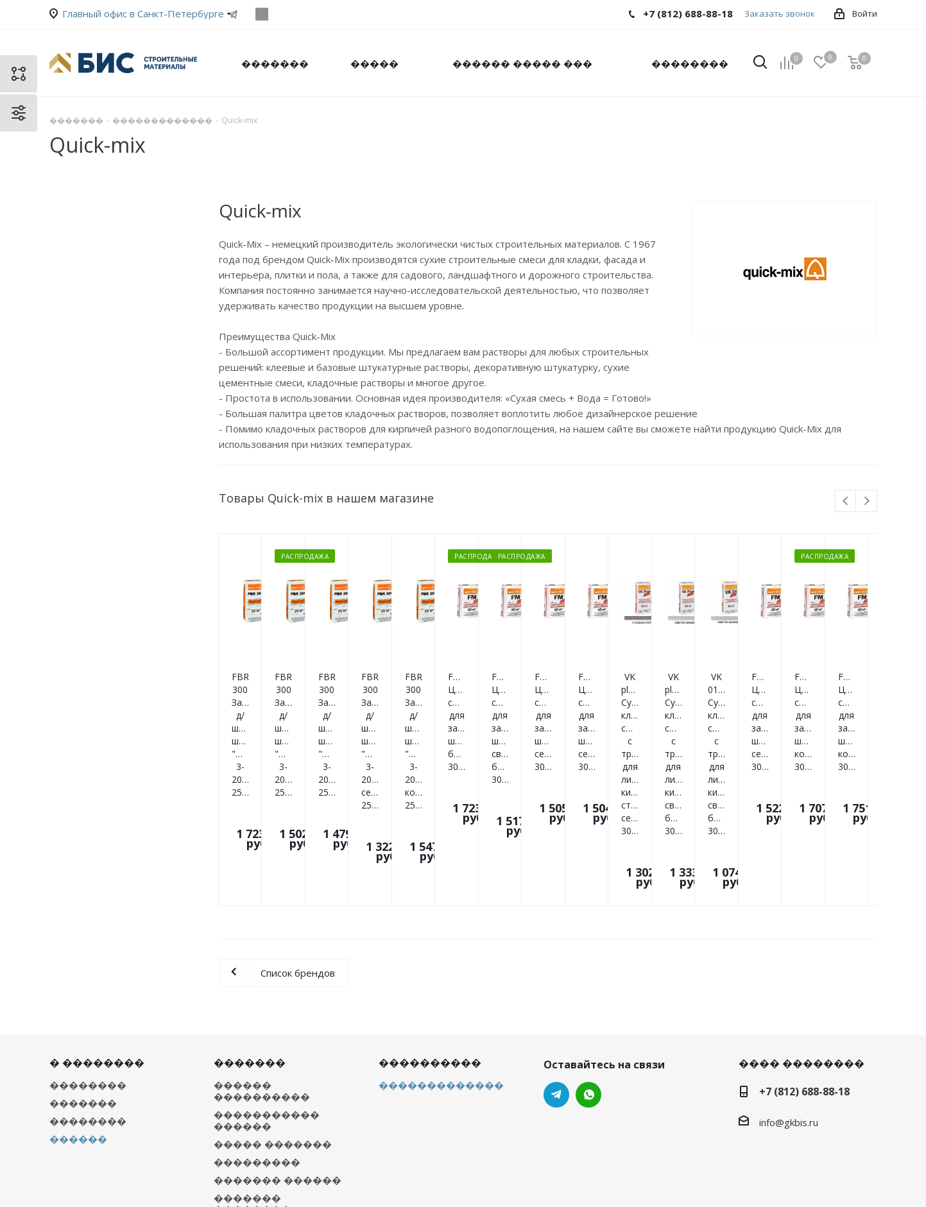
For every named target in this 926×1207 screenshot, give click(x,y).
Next (866, 501)
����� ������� (273, 1006)
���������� (430, 925)
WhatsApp (262, 14)
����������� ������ (267, 982)
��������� (257, 1024)
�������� (87, 947)
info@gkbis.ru (788, 984)
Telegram (233, 14)
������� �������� (252, 1066)
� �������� (96, 925)
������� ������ (277, 1042)
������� (83, 965)
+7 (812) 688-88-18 (804, 953)
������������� (441, 947)
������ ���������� (262, 953)
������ (78, 1001)
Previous (846, 501)
